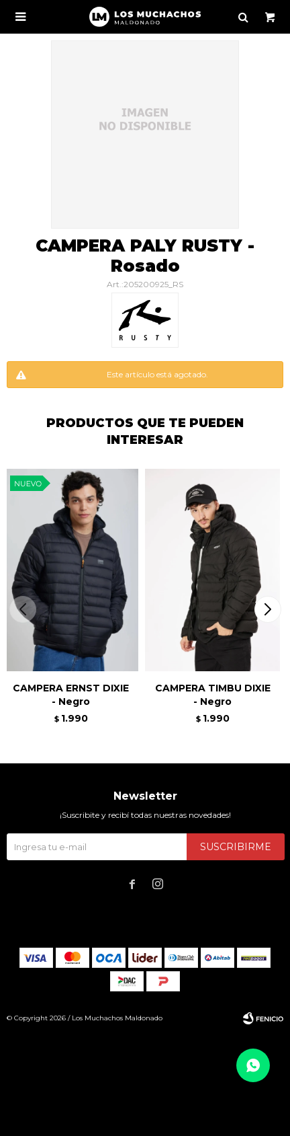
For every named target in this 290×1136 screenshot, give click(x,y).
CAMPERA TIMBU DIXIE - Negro (213, 695)
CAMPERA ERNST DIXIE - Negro (71, 695)
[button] (267, 609)
